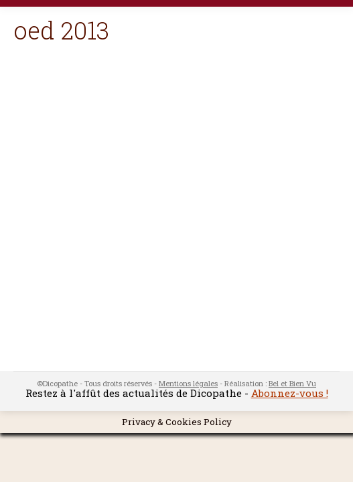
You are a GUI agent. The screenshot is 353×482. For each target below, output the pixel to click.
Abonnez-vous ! (289, 393)
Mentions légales (188, 383)
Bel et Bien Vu (292, 383)
